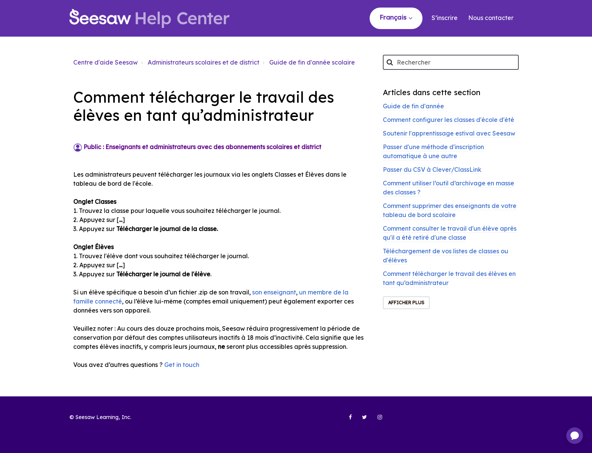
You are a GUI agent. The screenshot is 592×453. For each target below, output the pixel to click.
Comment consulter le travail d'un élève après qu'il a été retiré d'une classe (449, 233)
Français (393, 17)
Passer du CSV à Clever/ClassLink (432, 169)
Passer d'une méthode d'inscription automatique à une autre (433, 151)
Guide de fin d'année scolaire (312, 62)
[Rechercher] (451, 62)
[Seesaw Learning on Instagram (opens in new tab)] (376, 420)
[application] (574, 435)
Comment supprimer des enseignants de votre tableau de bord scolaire (449, 210)
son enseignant (274, 292)
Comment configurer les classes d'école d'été (448, 119)
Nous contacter (490, 18)
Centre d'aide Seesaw (105, 62)
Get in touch (181, 364)
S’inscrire (445, 18)
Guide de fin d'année (413, 106)
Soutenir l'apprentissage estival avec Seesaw (449, 133)
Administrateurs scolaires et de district (203, 62)
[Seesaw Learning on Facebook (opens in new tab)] (346, 420)
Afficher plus (406, 302)
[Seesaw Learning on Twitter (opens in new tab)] (361, 420)
